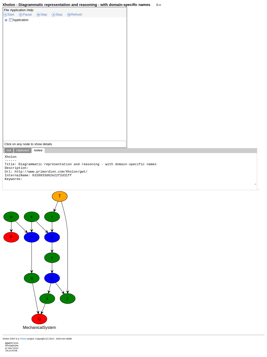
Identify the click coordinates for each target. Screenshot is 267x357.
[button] (258, 189)
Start (10, 14)
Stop (59, 14)
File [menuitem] (6, 10)
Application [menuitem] (18, 10)
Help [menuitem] (30, 10)
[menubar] (18, 10)
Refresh (76, 14)
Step (43, 14)
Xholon (23, 338)
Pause (27, 14)
